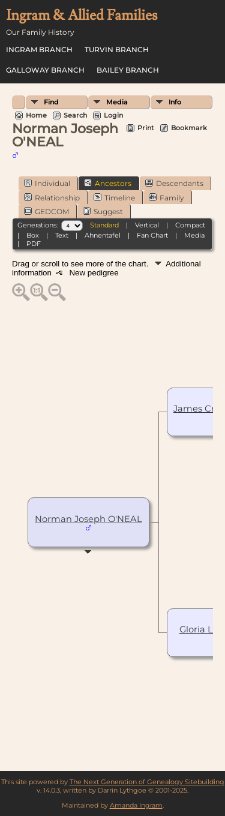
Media (117, 102)
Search (75, 115)
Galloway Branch (45, 69)
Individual (47, 183)
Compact (190, 225)
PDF (33, 243)
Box (32, 235)
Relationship (52, 197)
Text (61, 235)
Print (145, 128)
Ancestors (107, 183)
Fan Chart (152, 235)
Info (175, 102)
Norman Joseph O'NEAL (88, 519)
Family (166, 197)
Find (51, 102)
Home (36, 115)
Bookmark (189, 128)
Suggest (103, 211)
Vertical (147, 225)
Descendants (174, 183)
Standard (104, 225)
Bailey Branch (128, 69)
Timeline (114, 197)
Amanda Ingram (136, 805)
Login (113, 115)
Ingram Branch (39, 49)
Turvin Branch (117, 49)
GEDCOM (46, 211)
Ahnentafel (103, 235)
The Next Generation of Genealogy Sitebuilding (147, 782)
